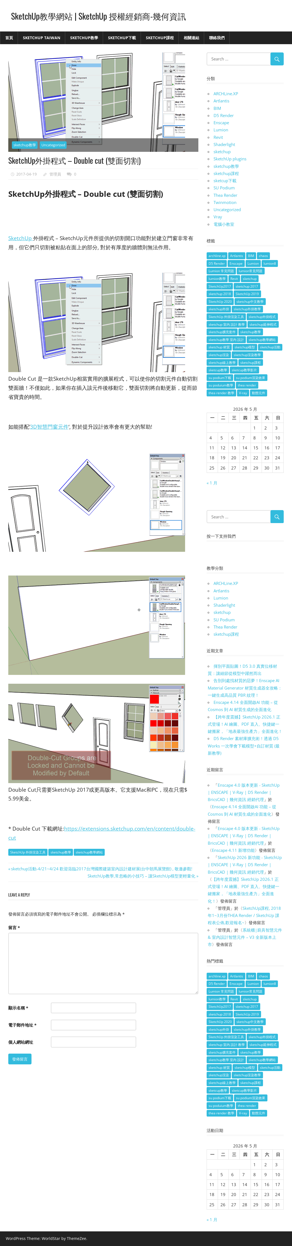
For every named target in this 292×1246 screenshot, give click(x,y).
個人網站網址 (20, 1042)
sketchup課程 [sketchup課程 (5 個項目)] (250, 362)
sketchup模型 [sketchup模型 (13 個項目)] (245, 347)
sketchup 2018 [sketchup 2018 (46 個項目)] (220, 293)
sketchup (222, 151)
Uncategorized (53, 144)
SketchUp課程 (160, 37)
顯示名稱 (18, 1008)
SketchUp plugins (230, 158)
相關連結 (191, 37)
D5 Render (224, 115)
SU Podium (224, 187)
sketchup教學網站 (89, 852)
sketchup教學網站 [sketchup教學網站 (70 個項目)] (262, 339)
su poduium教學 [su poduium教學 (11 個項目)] (221, 385)
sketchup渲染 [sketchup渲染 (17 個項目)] (219, 354)
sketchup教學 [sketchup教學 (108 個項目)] (250, 332)
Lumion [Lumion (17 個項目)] (253, 263)
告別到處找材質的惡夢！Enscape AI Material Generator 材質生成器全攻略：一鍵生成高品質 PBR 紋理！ (245, 688)
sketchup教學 (25, 144)
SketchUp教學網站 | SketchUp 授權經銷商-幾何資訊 (104, 15)
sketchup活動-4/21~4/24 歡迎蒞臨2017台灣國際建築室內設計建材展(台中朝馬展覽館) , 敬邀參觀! (101, 868)
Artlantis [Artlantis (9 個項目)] (236, 255)
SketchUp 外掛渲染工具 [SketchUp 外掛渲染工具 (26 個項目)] (226, 316)
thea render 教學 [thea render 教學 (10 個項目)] (221, 393)
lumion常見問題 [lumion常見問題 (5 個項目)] (250, 271)
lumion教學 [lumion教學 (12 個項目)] (217, 278)
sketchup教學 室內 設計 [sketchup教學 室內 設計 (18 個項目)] (226, 339)
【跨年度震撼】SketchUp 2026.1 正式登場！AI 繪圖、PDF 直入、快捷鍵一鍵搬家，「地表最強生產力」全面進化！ (245, 724)
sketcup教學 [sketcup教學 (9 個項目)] (218, 370)
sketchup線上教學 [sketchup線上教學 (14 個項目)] (222, 362)
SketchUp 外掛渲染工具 (28, 852)
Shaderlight (224, 144)
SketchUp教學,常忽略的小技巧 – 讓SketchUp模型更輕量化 (141, 876)
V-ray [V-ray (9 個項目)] (243, 393)
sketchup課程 (226, 173)
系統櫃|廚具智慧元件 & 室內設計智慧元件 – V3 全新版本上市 (245, 937)
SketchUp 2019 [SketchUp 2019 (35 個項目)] (247, 293)
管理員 (55, 174)
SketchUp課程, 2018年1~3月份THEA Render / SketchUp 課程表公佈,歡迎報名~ (244, 915)
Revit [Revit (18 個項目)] (234, 278)
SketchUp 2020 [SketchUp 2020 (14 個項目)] (220, 301)
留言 (14, 927)
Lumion (221, 129)
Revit (218, 137)
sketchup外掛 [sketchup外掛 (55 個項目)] (219, 309)
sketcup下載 (225, 180)
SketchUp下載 (122, 37)
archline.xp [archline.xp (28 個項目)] (217, 255)
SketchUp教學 (84, 37)
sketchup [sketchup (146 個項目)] (250, 278)
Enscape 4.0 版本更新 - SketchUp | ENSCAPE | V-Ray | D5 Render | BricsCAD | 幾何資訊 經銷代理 (244, 792)
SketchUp (20, 238)
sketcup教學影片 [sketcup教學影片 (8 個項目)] (244, 370)
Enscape (221, 122)
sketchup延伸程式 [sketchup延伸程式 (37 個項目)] (263, 324)
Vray (218, 216)
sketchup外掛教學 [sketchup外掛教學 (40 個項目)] (247, 309)
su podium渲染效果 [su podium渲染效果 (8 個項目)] (250, 377)
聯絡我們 (217, 37)
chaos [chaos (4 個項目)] (263, 255)
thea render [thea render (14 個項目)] (247, 385)
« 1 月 (212, 483)
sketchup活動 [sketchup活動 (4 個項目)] (270, 347)
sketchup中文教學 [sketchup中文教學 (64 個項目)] (250, 301)
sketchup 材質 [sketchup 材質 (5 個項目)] (219, 347)
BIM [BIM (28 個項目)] (251, 255)
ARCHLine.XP (226, 93)
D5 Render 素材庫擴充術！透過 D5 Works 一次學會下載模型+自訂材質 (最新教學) (244, 746)
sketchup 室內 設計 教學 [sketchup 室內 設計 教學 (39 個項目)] (227, 324)
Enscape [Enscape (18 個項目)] (236, 263)
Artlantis (221, 101)
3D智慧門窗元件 (49, 426)
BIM (217, 108)
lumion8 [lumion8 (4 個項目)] (270, 263)
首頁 (9, 37)
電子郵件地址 (22, 1025)
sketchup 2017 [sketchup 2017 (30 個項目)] (247, 286)
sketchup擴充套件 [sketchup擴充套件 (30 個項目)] (222, 332)
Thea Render (225, 195)
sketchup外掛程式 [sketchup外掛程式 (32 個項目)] (262, 316)
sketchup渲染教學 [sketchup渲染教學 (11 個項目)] (247, 354)
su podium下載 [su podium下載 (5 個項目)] (220, 377)
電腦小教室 (224, 224)
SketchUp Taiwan (41, 37)
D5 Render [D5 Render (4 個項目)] (217, 263)
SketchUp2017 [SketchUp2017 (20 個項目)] (220, 286)
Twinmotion (225, 202)
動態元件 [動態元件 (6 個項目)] (258, 393)
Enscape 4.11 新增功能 (233, 850)
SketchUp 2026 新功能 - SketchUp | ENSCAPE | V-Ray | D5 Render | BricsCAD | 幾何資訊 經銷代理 (245, 865)
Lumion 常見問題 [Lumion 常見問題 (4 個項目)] (221, 271)
